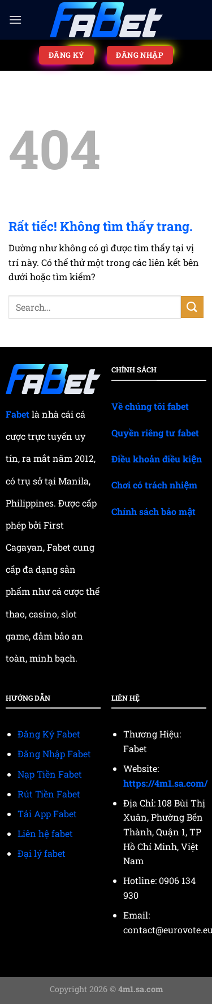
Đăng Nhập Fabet (54, 754)
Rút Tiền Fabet (49, 794)
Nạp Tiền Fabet (50, 774)
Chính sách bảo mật (153, 511)
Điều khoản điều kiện (156, 459)
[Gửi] (192, 307)
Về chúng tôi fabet (150, 406)
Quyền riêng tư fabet (155, 433)
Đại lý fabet (42, 853)
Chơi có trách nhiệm (154, 485)
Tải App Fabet (47, 813)
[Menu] (15, 19)
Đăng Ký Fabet (49, 734)
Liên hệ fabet (45, 833)
